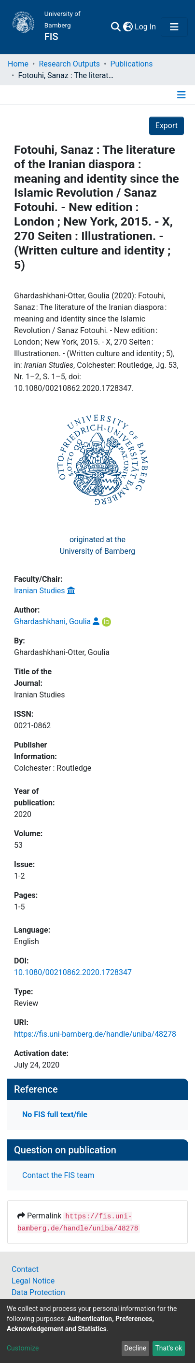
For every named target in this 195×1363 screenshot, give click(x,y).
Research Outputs (69, 63)
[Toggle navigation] (174, 27)
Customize (23, 1348)
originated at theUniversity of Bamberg (98, 545)
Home (18, 63)
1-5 (19, 906)
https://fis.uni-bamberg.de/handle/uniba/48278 (95, 1034)
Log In (146, 26)
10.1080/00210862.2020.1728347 (73, 972)
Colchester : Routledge (52, 768)
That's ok (168, 1348)
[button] (128, 27)
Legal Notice (33, 1280)
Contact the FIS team (58, 1175)
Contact (25, 1269)
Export (166, 125)
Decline (135, 1348)
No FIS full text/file (54, 1114)
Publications (131, 63)
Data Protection (38, 1292)
